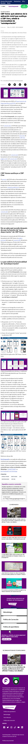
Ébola (8, 3)
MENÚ (3, 6)
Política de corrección (9, 720)
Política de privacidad (8, 740)
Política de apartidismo (11, 627)
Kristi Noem (14, 476)
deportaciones (5, 479)
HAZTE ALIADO (9, 707)
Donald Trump (5, 476)
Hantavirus (17, 1)
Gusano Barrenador (6, 1)
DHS (20, 476)
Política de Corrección (10, 619)
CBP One (13, 479)
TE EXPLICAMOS (5, 12)
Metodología (7, 612)
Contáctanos (13, 604)
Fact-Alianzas (7, 717)
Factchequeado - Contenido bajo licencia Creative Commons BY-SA (13, 735)
